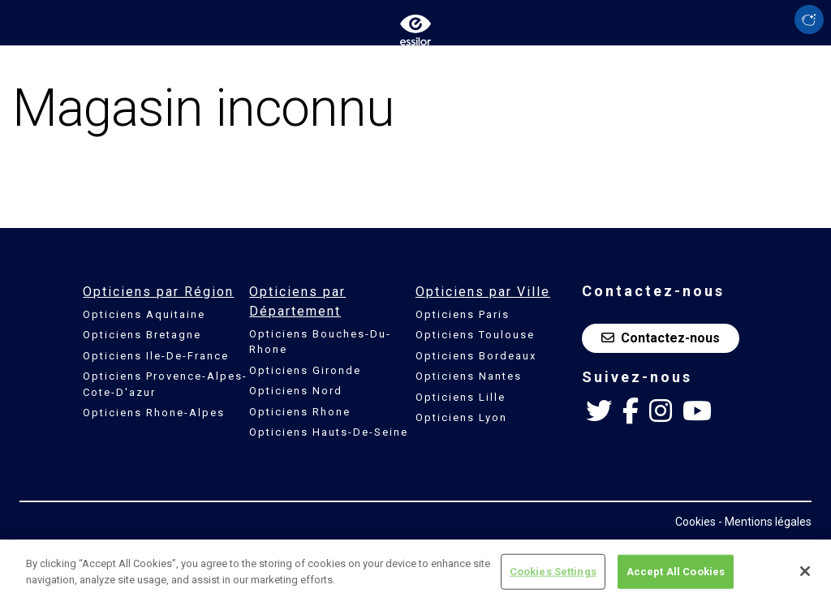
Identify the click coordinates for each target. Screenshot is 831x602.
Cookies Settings (553, 576)
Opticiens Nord (295, 391)
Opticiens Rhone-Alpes (154, 412)
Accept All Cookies (675, 576)
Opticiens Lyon (461, 417)
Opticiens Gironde (305, 370)
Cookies (695, 521)
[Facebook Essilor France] (630, 411)
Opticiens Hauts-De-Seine (328, 432)
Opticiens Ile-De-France (156, 356)
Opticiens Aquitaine (144, 314)
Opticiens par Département (297, 301)
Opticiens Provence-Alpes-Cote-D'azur (165, 384)
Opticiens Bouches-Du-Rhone (320, 342)
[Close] (805, 575)
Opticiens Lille (461, 397)
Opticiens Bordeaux (476, 356)
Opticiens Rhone (300, 412)
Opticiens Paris (463, 314)
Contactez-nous (660, 338)
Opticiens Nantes (469, 376)
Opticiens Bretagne (142, 335)
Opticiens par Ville (483, 291)
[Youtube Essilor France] (697, 411)
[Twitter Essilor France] (599, 411)
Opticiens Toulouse (475, 335)
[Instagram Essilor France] (660, 411)
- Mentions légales (765, 521)
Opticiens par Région (158, 291)
